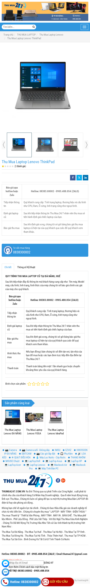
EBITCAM (25, 453)
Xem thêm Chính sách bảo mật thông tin (28, 566)
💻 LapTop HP (73, 461)
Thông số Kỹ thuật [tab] (26, 267)
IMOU (56, 450)
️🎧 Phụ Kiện (65, 453)
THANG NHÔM (76, 457)
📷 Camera (10, 450)
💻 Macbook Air (57, 464)
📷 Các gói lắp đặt (44, 453)
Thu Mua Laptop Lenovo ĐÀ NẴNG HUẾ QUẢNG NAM (13, 433)
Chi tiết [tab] (7, 267)
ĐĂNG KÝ (31, 562)
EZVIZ (67, 450)
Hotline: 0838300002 (20, 582)
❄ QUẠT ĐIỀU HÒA (20, 457)
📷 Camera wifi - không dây (34, 450)
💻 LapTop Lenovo (34, 464)
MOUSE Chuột (11, 461)
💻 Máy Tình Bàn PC (47, 468)
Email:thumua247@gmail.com (71, 554)
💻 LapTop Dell (31, 461)
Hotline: (6, 554)
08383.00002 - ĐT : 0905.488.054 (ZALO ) (32, 554)
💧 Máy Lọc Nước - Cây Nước (49, 457)
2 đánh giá (20, 166)
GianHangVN (82, 580)
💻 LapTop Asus (52, 461)
